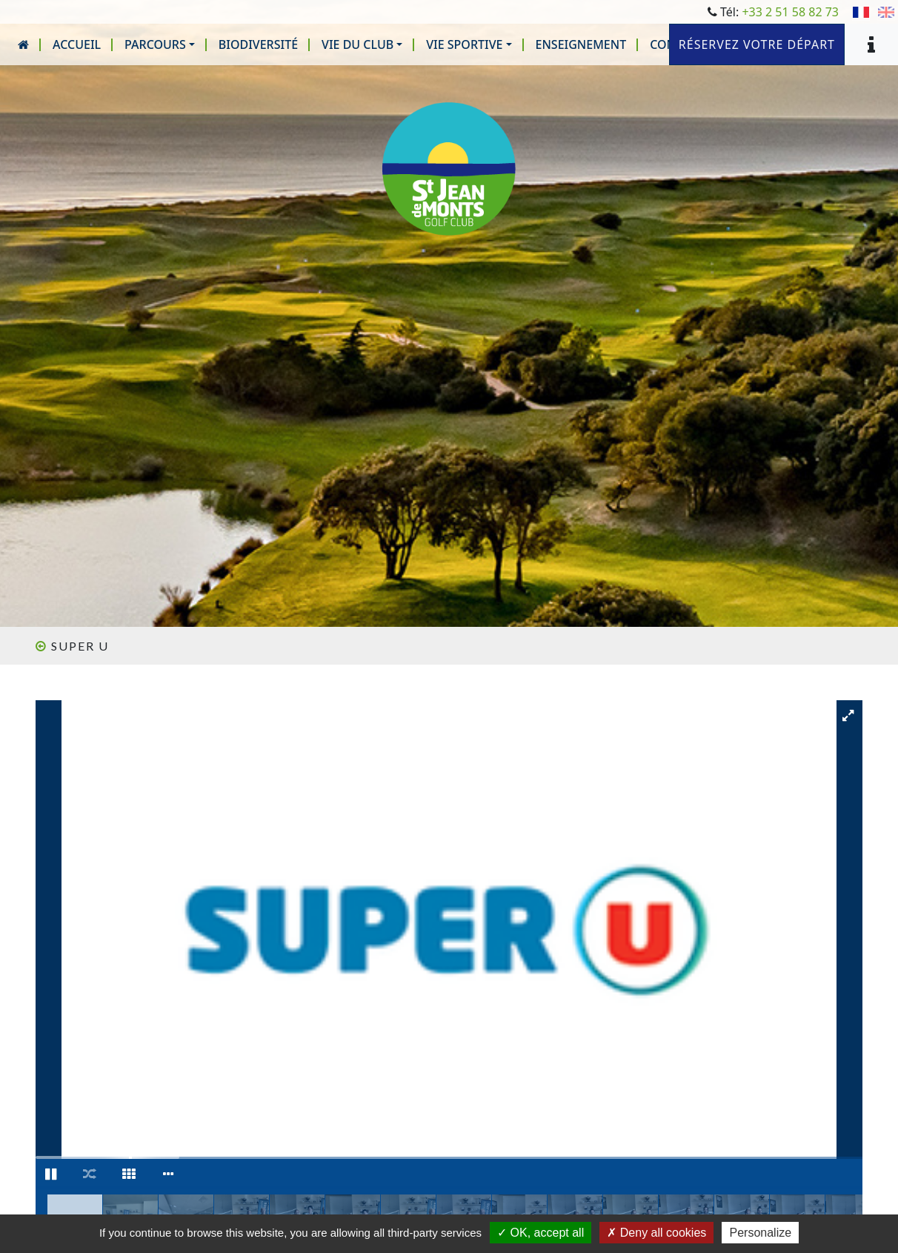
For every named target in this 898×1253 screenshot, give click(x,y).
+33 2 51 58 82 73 (790, 12)
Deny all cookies (656, 1232)
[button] (160, 44)
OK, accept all (540, 1232)
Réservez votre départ (757, 44)
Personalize (760, 1232)
